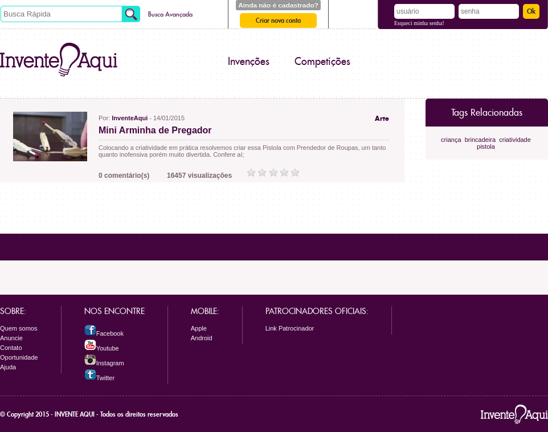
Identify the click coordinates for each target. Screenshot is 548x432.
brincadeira (480, 139)
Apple (199, 328)
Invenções (248, 61)
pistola (486, 146)
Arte (382, 119)
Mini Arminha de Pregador (155, 130)
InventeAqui (130, 118)
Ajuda (8, 367)
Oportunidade (19, 357)
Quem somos (18, 328)
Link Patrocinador (289, 328)
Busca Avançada (170, 14)
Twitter (99, 377)
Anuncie (11, 338)
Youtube (101, 348)
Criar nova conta (278, 21)
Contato (11, 347)
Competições (322, 61)
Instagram (104, 363)
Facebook (104, 333)
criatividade (515, 139)
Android (201, 338)
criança (451, 139)
